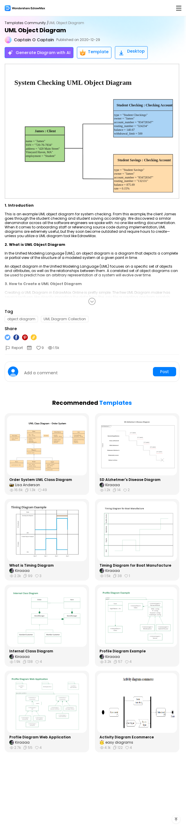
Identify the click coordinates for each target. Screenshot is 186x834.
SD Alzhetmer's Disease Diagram (130, 480)
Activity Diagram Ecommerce (127, 737)
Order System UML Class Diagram (40, 480)
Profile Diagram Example (123, 651)
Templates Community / (26, 23)
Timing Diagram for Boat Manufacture (135, 565)
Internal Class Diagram (31, 651)
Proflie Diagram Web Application (40, 737)
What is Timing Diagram (31, 565)
